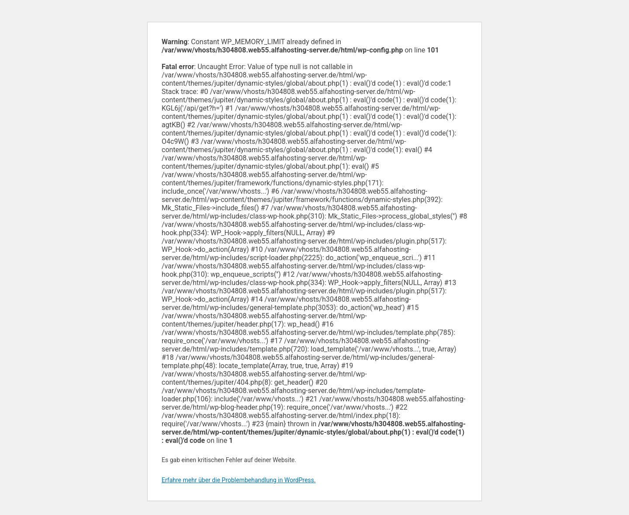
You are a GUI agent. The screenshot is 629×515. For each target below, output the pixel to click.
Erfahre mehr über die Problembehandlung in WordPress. (239, 480)
